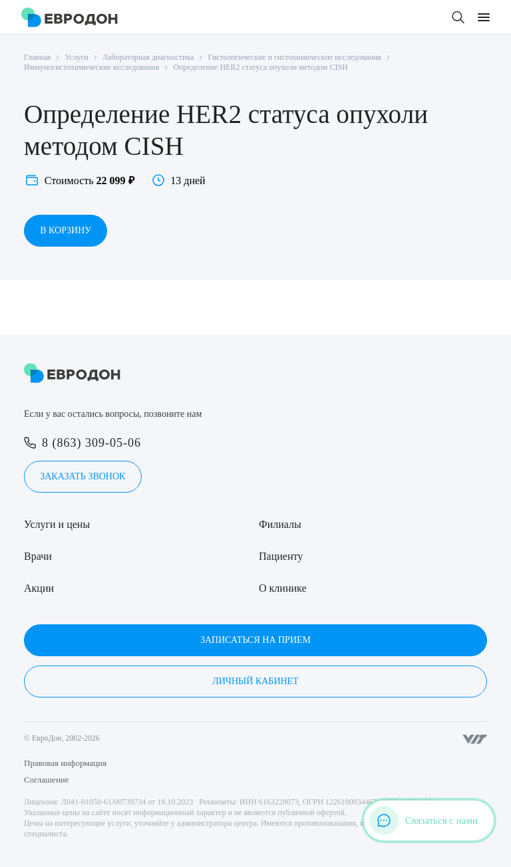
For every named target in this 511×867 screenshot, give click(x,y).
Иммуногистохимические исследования (91, 67)
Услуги (76, 57)
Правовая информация (65, 763)
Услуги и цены (57, 524)
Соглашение (46, 779)
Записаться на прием (255, 640)
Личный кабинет (255, 681)
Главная (37, 57)
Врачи (38, 556)
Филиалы (280, 524)
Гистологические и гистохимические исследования (294, 57)
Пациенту (281, 556)
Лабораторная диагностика (148, 57)
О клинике (282, 588)
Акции (39, 588)
